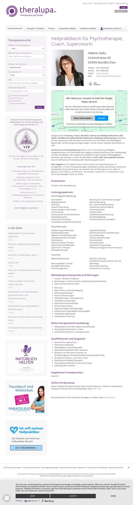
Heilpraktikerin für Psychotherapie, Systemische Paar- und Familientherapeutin (23, 295)
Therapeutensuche (15, 28)
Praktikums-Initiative (88, 28)
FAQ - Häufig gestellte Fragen (101, 3)
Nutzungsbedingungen (50, 467)
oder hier (97, 388)
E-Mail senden (102, 73)
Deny (32, 496)
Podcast (51, 28)
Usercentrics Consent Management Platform (94, 124)
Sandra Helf (13, 262)
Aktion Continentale (116, 467)
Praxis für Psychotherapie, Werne (22, 255)
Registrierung (122, 3)
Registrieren (121, 11)
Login (123, 7)
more (113, 496)
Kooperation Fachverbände (97, 467)
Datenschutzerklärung (68, 467)
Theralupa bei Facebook (31, 467)
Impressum (82, 467)
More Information (83, 118)
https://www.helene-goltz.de (108, 76)
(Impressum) (109, 397)
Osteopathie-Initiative (67, 28)
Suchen (39, 107)
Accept (101, 118)
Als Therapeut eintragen (12, 467)
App (84, 3)
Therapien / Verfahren (35, 28)
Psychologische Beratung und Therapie (25, 327)
